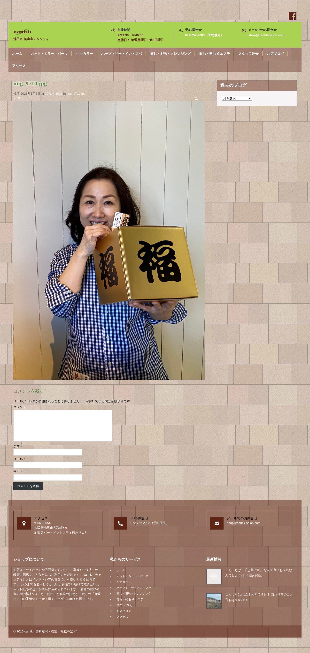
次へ (200, 98)
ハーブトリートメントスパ (121, 54)
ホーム (17, 54)
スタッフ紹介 (248, 54)
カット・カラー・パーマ (49, 54)
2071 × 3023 (53, 93)
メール (19, 465)
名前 (17, 452)
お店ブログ (275, 54)
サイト (18, 477)
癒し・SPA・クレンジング (170, 54)
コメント (19, 407)
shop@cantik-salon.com (266, 35)
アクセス (19, 66)
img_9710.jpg (76, 93)
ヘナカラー (84, 54)
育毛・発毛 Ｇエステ (214, 54)
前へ (18, 98)
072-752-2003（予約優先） (204, 35)
